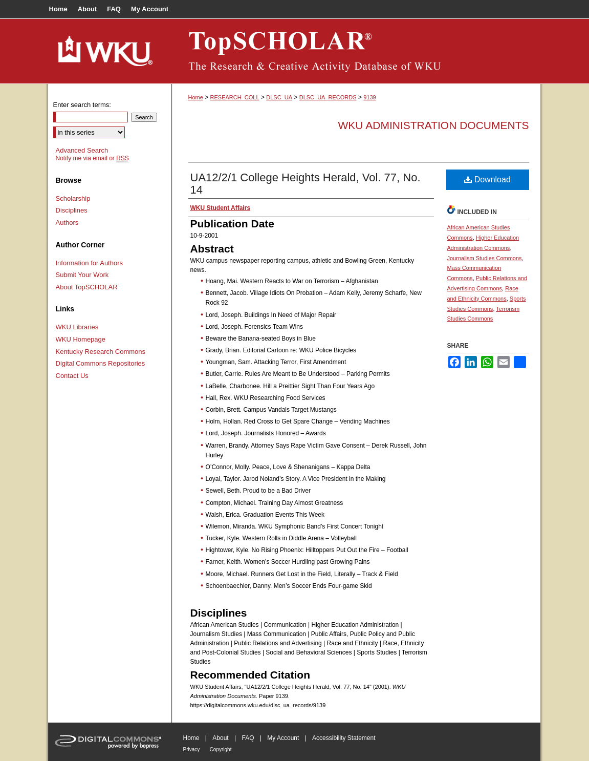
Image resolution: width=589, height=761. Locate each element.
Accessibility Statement (343, 738)
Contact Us (72, 375)
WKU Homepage (81, 339)
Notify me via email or (92, 158)
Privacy (191, 749)
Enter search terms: (82, 105)
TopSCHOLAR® (356, 51)
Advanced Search (82, 150)
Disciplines (72, 210)
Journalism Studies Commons (484, 258)
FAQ (248, 738)
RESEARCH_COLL (234, 97)
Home (195, 97)
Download (487, 179)
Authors (67, 222)
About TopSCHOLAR (87, 287)
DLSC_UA (279, 97)
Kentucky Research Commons (101, 351)
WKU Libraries (77, 327)
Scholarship (73, 198)
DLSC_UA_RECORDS (328, 97)
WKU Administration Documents (433, 125)
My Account (283, 738)
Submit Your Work (82, 275)
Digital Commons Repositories (100, 363)
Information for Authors (89, 263)
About (220, 738)
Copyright (221, 749)
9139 (369, 97)
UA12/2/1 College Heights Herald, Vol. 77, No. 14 (305, 183)
